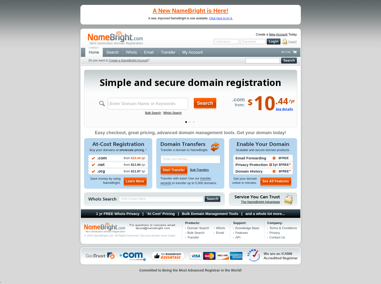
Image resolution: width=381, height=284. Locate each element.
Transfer (193, 237)
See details (284, 109)
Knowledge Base (247, 228)
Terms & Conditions (283, 228)
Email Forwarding (251, 158)
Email (220, 233)
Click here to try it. (221, 18)
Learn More (135, 181)
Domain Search (198, 228)
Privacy (275, 233)
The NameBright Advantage (260, 202)
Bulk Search (153, 113)
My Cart (286, 51)
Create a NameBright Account (128, 60)
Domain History (249, 171)
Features (241, 233)
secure (285, 41)
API (237, 237)
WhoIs (220, 228)
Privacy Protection (252, 165)
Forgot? (292, 41)
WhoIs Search (172, 113)
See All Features (275, 181)
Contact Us (277, 237)
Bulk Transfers (199, 170)
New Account (278, 34)
